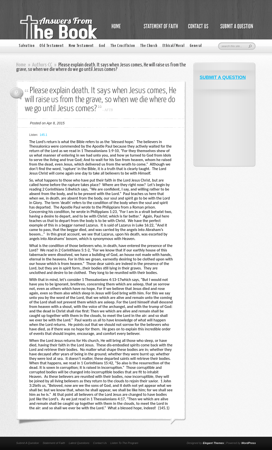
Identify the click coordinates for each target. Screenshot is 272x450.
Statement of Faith (54, 443)
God (102, 46)
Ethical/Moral (173, 46)
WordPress (248, 443)
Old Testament (51, 46)
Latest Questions (79, 443)
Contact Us (100, 443)
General (196, 46)
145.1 (43, 135)
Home (21, 64)
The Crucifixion (122, 46)
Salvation (26, 46)
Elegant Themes (213, 443)
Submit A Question (27, 443)
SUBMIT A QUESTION (223, 77)
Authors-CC (42, 64)
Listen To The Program (124, 443)
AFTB (109, 110)
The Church (148, 46)
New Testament (81, 46)
